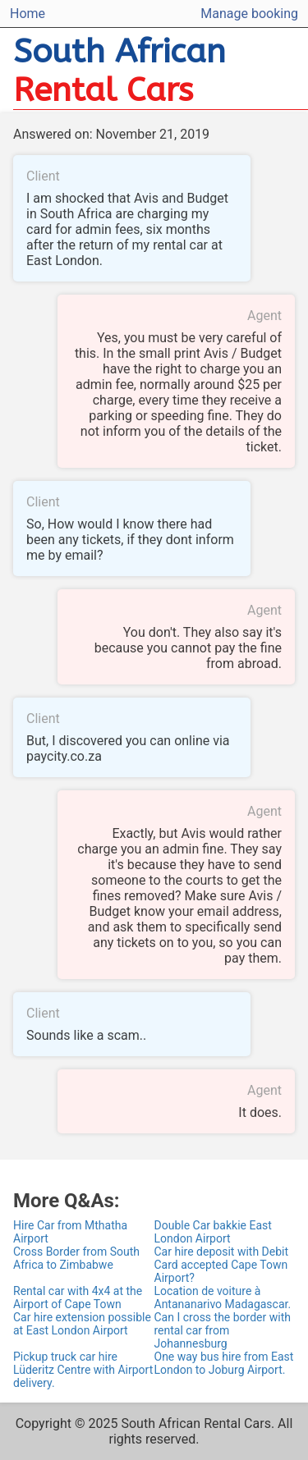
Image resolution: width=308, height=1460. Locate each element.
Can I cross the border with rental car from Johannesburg (222, 1330)
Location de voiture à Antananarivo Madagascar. (223, 1297)
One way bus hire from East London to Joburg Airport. (224, 1363)
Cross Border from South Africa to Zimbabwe (76, 1258)
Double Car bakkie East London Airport (213, 1232)
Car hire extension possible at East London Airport (82, 1324)
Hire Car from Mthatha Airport (70, 1232)
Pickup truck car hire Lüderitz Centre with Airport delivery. (83, 1369)
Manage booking (249, 13)
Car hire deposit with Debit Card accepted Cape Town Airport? (221, 1264)
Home (27, 13)
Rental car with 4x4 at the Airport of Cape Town (77, 1297)
